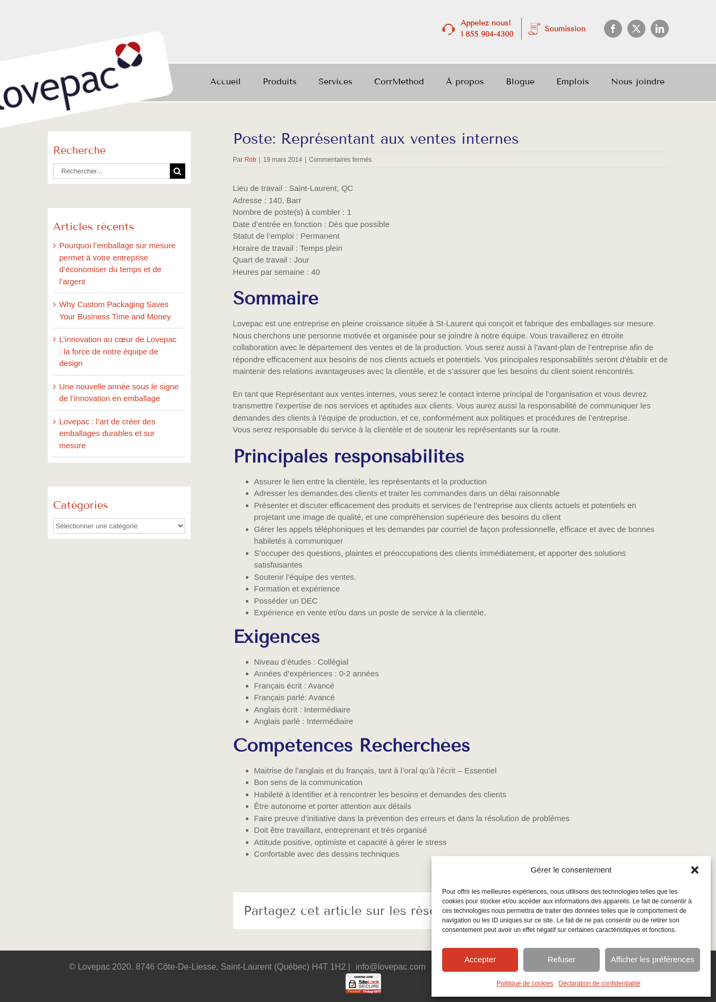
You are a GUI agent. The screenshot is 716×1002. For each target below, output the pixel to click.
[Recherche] (177, 171)
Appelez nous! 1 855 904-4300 (487, 29)
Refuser (562, 959)
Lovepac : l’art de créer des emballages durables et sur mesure (107, 433)
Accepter (480, 959)
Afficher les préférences (652, 959)
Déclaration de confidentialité (599, 983)
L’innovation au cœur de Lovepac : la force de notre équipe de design (118, 351)
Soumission (565, 28)
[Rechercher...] (111, 171)
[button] (694, 870)
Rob (250, 159)
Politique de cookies (525, 983)
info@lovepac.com (391, 966)
